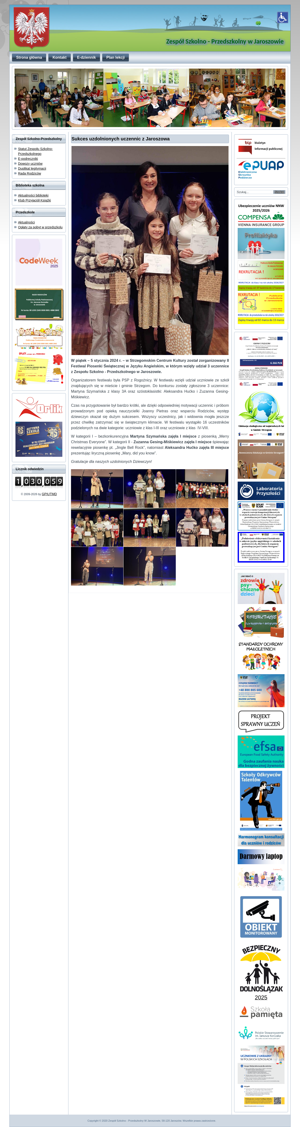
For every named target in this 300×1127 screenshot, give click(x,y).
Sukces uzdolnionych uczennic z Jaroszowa (120, 138)
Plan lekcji (115, 57)
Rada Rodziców (29, 173)
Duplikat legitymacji (32, 168)
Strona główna (29, 57)
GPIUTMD (49, 494)
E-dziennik (86, 57)
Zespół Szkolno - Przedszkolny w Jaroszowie (225, 41)
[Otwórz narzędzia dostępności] (282, 17)
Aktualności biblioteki (33, 195)
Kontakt (59, 57)
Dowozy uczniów (30, 163)
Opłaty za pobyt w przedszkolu (40, 227)
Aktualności (26, 222)
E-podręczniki (28, 159)
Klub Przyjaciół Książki (34, 200)
